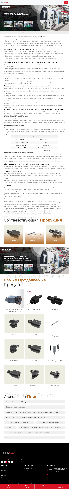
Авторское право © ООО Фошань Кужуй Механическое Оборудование (18, 483)
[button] (62, 234)
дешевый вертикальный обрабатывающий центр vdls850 (40, 427)
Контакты (60, 486)
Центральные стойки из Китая (48, 422)
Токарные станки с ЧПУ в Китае (17, 422)
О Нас (43, 486)
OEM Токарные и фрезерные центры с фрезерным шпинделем (28, 433)
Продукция (25, 486)
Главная (2, 32)
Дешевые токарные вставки (16, 407)
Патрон (8, 427)
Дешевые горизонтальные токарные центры (22, 438)
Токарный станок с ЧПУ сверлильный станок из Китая (25, 402)
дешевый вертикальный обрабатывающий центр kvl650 (25, 417)
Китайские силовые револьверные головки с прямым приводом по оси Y (32, 412)
